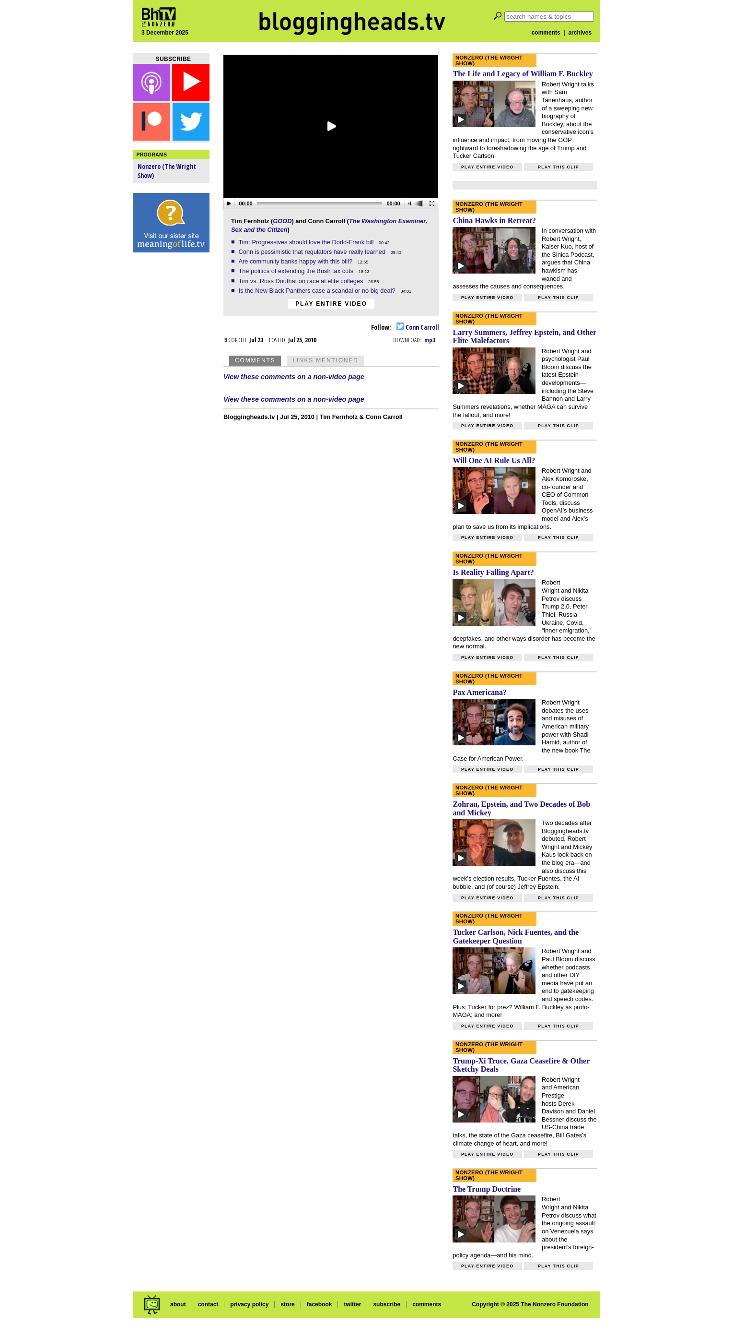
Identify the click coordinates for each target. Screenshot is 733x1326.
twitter (352, 1304)
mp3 (429, 339)
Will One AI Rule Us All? (494, 460)
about (178, 1304)
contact (208, 1304)
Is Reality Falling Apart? (493, 572)
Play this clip (558, 167)
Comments (255, 360)
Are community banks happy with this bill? (296, 261)
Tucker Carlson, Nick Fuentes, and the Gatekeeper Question (516, 936)
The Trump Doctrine (487, 1189)
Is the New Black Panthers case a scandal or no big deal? (317, 290)
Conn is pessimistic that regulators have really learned (312, 251)
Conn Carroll (417, 327)
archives (580, 32)
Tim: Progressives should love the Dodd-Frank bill (306, 242)
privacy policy (249, 1304)
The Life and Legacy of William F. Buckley (523, 74)
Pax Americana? (479, 692)
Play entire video (331, 303)
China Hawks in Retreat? (494, 220)
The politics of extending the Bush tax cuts (296, 271)
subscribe (386, 1304)
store (287, 1304)
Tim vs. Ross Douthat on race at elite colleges (301, 281)
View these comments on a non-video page (293, 377)
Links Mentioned (325, 360)
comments (546, 32)
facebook (319, 1304)
